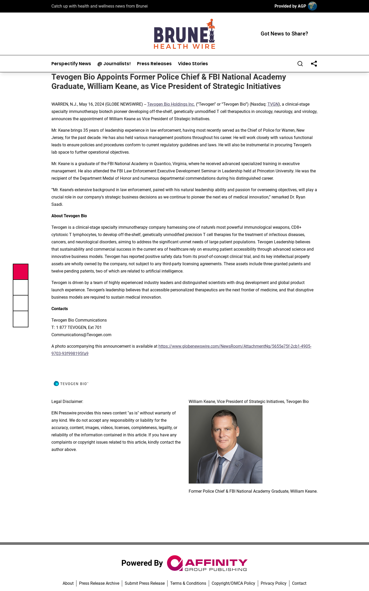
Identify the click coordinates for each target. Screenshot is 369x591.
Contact (299, 583)
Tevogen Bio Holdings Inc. (171, 104)
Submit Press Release (145, 583)
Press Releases (154, 64)
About (68, 583)
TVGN (272, 104)
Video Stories (193, 64)
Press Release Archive (99, 583)
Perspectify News (71, 64)
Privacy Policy (274, 583)
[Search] (300, 64)
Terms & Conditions (188, 583)
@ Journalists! (114, 64)
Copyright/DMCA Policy (233, 583)
